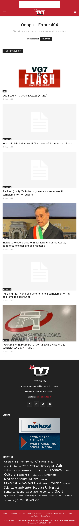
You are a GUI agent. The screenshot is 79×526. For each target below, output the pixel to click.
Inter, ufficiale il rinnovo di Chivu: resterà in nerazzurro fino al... (39, 143)
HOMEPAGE (46, 39)
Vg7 (4, 91)
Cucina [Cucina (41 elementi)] (67, 470)
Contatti (22, 513)
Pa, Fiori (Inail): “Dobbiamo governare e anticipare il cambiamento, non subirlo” (33, 193)
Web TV (71, 513)
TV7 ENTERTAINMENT (34, 513)
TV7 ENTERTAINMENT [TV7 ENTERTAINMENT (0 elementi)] (65, 496)
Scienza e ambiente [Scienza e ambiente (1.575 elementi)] (17, 487)
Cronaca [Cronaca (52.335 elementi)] (55, 470)
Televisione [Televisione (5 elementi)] (42, 495)
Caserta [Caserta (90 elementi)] (41, 470)
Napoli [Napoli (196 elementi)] (44, 479)
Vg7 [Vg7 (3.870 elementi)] (15, 499)
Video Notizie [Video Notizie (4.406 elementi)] (29, 499)
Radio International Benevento (56, 513)
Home (5, 513)
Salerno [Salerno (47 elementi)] (67, 483)
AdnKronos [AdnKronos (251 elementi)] (26, 461)
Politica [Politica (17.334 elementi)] (55, 483)
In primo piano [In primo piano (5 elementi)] (37, 475)
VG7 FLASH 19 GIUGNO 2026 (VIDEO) (25, 95)
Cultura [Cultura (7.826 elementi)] (9, 474)
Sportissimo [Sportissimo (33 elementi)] (10, 495)
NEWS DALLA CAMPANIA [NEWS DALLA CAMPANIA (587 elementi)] (19, 483)
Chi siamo (13, 513)
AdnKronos (7, 139)
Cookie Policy (45, 516)
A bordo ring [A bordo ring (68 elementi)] (11, 461)
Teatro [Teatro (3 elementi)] (20, 496)
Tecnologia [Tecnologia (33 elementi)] (30, 495)
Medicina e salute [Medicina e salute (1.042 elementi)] (15, 479)
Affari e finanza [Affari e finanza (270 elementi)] (44, 461)
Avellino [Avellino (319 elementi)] (34, 466)
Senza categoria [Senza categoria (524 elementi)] (14, 491)
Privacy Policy (33, 516)
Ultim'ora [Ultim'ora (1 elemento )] (7, 500)
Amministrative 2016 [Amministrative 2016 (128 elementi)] (16, 466)
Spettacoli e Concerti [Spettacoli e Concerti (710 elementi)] (39, 491)
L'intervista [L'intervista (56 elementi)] (50, 475)
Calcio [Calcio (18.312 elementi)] (61, 465)
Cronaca (6, 340)
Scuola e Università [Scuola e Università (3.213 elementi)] (46, 487)
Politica (5, 238)
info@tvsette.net (44, 397)
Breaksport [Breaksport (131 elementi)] (47, 466)
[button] (75, 12)
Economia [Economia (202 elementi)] (23, 474)
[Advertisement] (39, 4)
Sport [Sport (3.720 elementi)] (59, 491)
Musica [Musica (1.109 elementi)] (34, 479)
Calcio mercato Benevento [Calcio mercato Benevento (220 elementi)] (19, 470)
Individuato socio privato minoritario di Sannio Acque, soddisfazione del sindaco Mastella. (34, 244)
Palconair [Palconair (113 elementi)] (42, 483)
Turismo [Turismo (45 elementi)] (53, 495)
